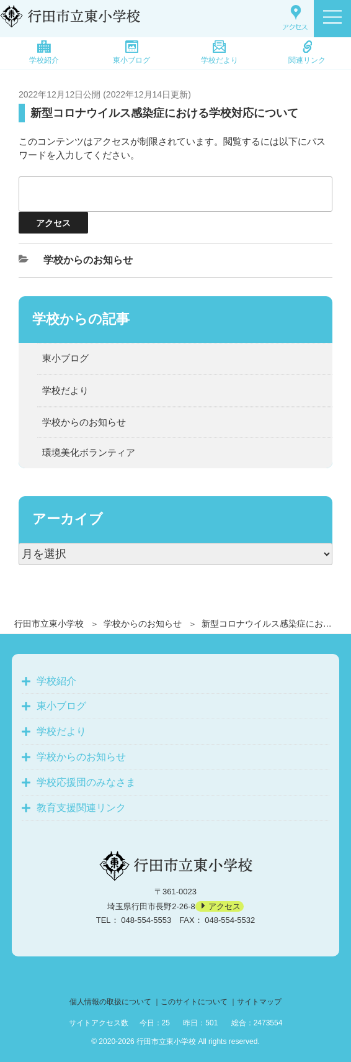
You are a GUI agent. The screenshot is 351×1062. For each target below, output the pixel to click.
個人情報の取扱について (110, 1001)
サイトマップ (259, 1001)
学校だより (219, 52)
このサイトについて (194, 1001)
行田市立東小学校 (49, 624)
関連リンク (307, 52)
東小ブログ (131, 52)
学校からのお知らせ (143, 624)
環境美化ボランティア (88, 452)
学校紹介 (44, 52)
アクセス (224, 906)
